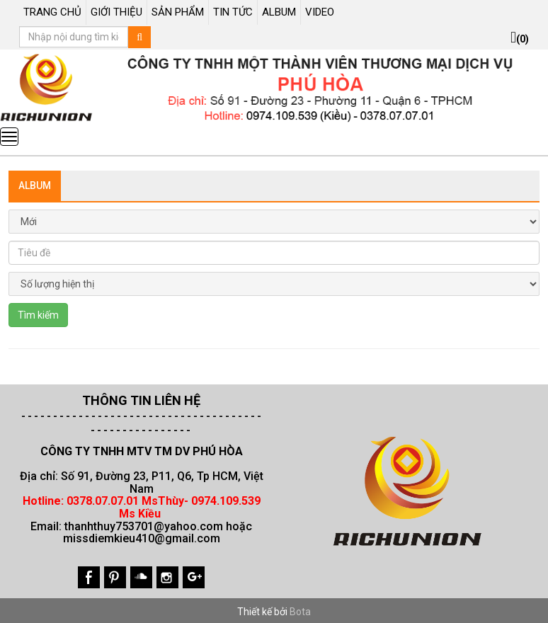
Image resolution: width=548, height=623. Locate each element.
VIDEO (319, 12)
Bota (300, 611)
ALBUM (279, 12)
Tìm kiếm (38, 315)
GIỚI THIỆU (116, 12)
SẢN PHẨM (178, 12)
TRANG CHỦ (52, 12)
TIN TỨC (233, 12)
